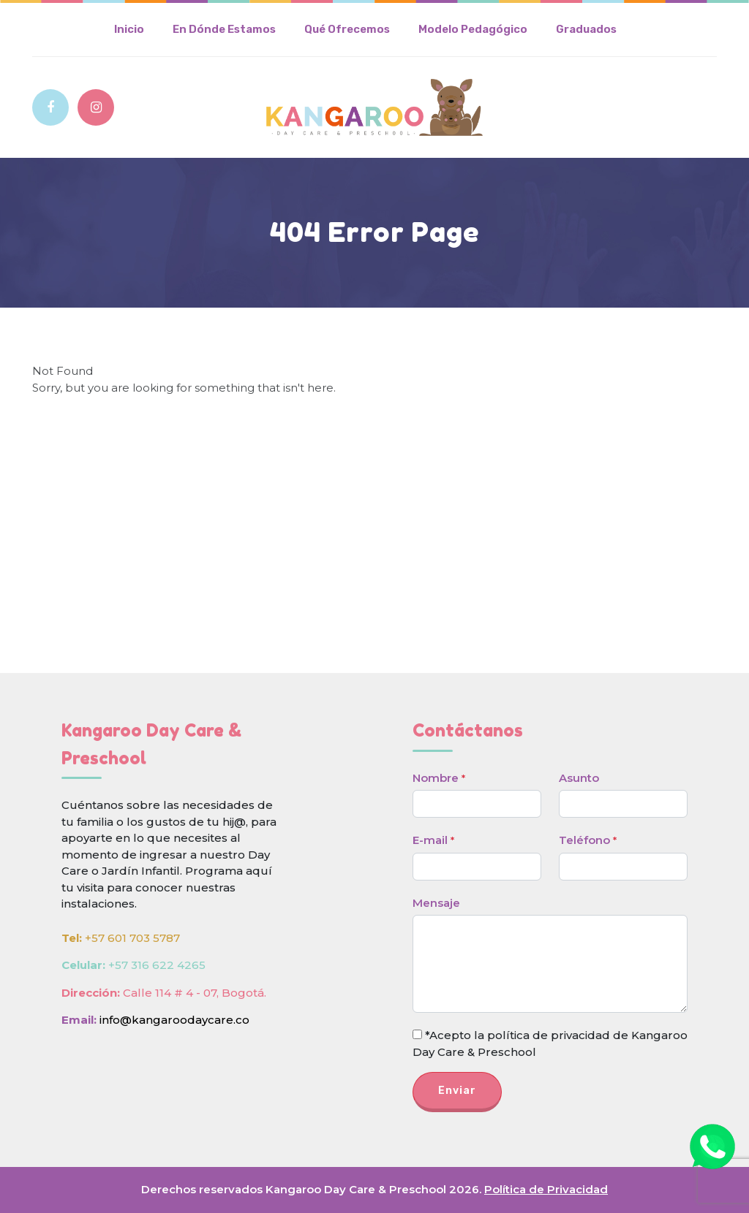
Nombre (439, 778)
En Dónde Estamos (224, 29)
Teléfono (588, 840)
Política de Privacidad (546, 1189)
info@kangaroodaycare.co (174, 1020)
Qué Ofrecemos (347, 29)
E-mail (433, 840)
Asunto (579, 778)
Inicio (129, 29)
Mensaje (436, 903)
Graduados (586, 29)
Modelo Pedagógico (472, 29)
